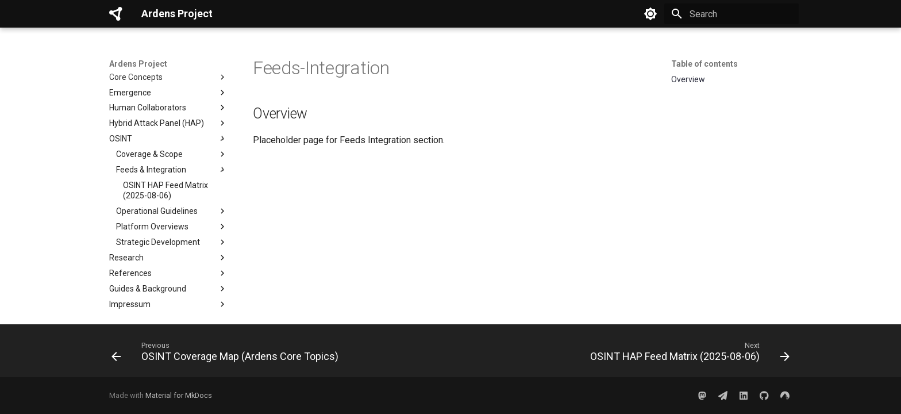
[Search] (731, 13)
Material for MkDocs (178, 395)
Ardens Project (138, 63)
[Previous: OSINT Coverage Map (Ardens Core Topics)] (227, 354)
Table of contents (704, 63)
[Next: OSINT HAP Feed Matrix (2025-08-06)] (687, 354)
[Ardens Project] (116, 13)
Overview (688, 79)
